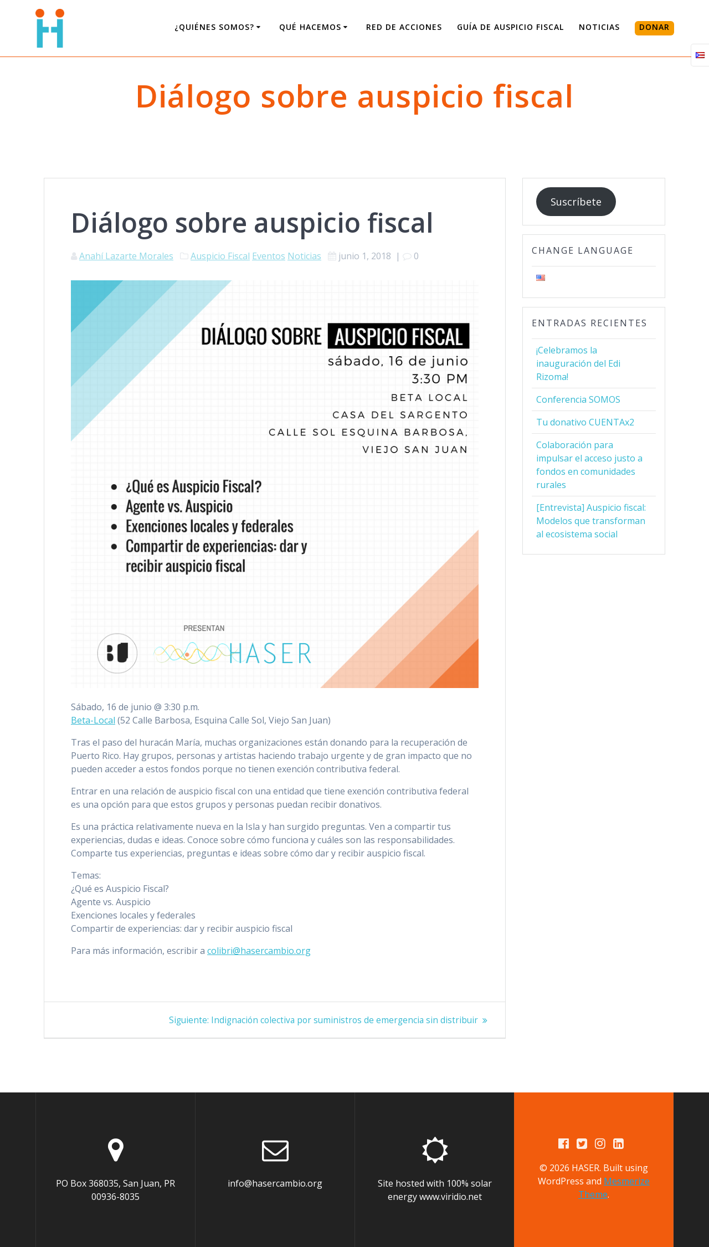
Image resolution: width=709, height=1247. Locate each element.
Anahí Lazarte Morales (126, 256)
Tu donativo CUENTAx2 (585, 422)
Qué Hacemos (310, 27)
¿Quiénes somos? (214, 27)
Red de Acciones (404, 27)
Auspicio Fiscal (220, 256)
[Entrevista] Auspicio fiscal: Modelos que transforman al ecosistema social (591, 520)
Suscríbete (576, 201)
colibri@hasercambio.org (259, 951)
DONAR (654, 27)
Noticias (599, 27)
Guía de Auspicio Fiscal (510, 27)
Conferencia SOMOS (578, 399)
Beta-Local (93, 720)
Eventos (268, 256)
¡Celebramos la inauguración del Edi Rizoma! (578, 363)
